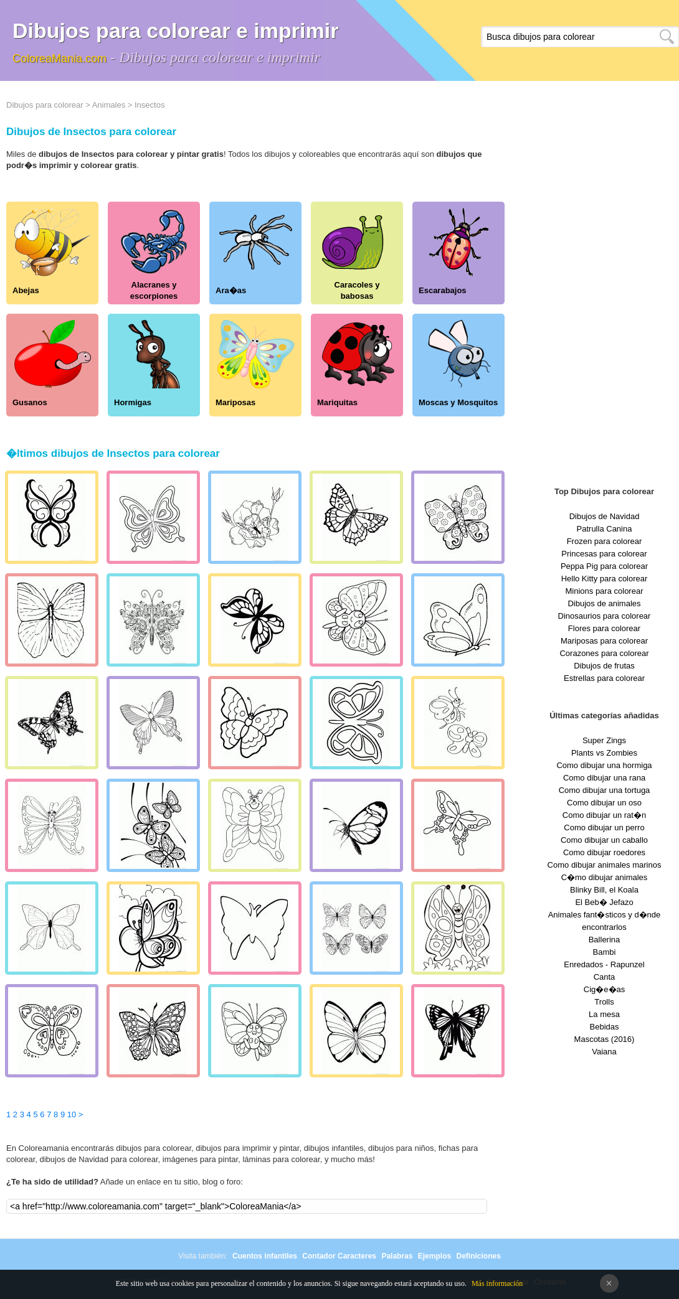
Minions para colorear (604, 591)
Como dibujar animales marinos (605, 865)
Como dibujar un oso (604, 802)
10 (71, 1114)
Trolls (604, 1001)
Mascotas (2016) (604, 1039)
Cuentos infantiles (264, 1256)
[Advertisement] (604, 286)
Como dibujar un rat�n (604, 815)
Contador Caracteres (339, 1256)
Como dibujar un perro (604, 827)
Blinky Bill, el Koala (604, 889)
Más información (497, 1283)
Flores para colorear (604, 628)
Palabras (396, 1256)
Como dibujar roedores (604, 852)
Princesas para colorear (604, 553)
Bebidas (604, 1026)
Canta (604, 977)
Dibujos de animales (603, 603)
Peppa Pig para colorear (604, 566)
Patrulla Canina (604, 528)
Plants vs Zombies (604, 752)
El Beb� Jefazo (604, 902)
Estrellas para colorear (604, 678)
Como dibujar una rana (604, 777)
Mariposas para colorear (604, 640)
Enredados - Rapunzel (604, 964)
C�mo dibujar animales (604, 877)
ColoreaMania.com (59, 58)
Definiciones (478, 1256)
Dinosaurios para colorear (604, 616)
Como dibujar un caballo (604, 840)
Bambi (604, 952)
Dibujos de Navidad (604, 516)
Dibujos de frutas (604, 665)
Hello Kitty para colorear (604, 578)
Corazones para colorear (603, 653)
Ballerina (604, 939)
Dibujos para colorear (44, 105)
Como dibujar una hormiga (604, 765)
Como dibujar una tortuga (604, 790)
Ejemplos (434, 1256)
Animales (108, 105)
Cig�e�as (604, 989)
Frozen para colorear (604, 541)
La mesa (604, 1014)
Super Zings (604, 740)
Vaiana (604, 1051)
